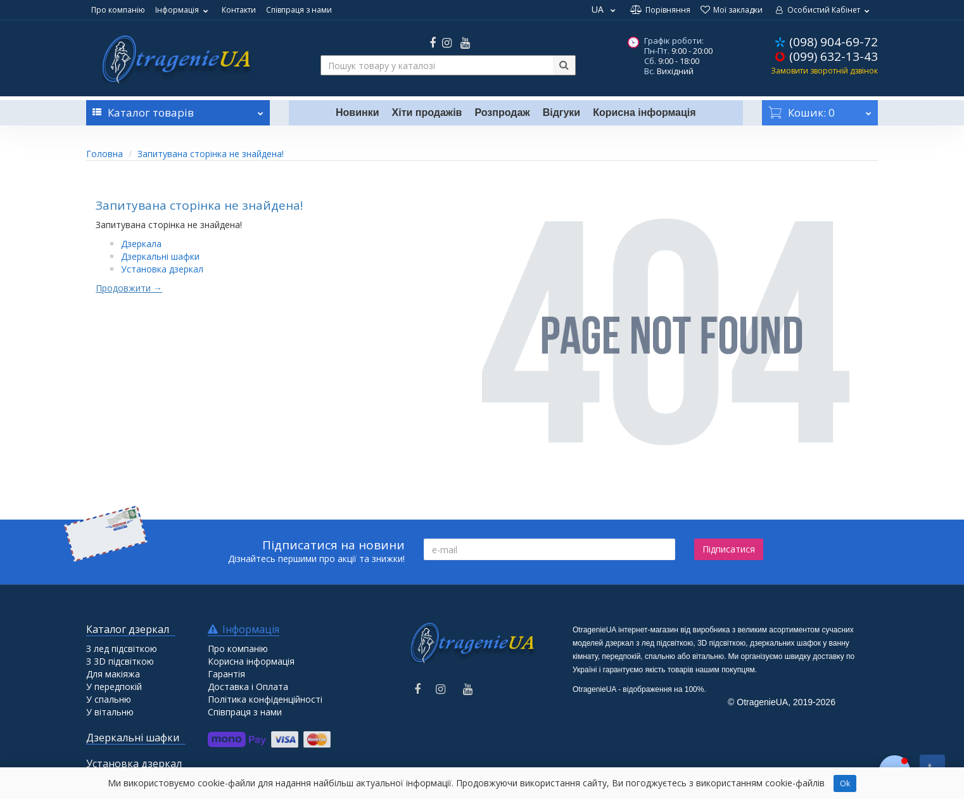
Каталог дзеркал (127, 629)
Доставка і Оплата (248, 687)
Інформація (183, 9)
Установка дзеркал (162, 269)
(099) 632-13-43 (833, 56)
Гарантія (226, 674)
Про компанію (118, 9)
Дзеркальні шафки (160, 256)
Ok (845, 783)
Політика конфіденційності (265, 699)
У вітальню (110, 712)
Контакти (239, 9)
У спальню (108, 699)
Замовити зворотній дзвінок (824, 70)
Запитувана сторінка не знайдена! (210, 154)
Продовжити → (129, 288)
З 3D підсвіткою (120, 661)
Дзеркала (141, 244)
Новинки (357, 112)
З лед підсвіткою (121, 648)
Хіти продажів (427, 112)
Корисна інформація (644, 112)
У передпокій (114, 687)
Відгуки (562, 112)
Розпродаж (502, 112)
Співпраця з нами (299, 9)
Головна (104, 154)
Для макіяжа (113, 674)
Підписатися (728, 549)
